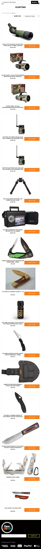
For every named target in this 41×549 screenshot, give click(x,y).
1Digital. (13, 542)
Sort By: (17, 16)
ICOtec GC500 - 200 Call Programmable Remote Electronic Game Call (12, 106)
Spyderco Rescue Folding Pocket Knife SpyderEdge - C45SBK (13, 354)
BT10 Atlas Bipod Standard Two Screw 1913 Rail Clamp (12, 199)
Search (34, 2)
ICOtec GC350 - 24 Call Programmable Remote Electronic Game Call (13, 76)
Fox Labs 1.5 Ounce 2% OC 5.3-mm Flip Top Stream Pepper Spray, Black (13, 323)
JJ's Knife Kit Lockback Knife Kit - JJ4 (13, 291)
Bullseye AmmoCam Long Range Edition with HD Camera (13, 230)
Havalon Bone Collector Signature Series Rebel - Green (13, 261)
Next (14, 13)
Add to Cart (32, 324)
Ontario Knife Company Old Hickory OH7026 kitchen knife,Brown (13, 447)
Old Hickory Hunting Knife (13, 508)
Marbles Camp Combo (12, 477)
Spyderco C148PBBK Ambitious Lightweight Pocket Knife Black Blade (13, 416)
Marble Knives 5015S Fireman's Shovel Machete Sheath (13, 385)
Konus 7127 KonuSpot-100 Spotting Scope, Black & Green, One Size (12, 45)
